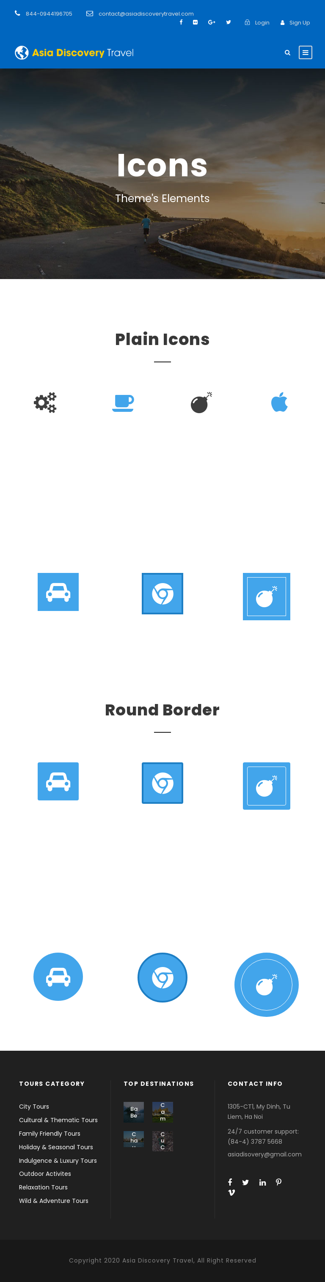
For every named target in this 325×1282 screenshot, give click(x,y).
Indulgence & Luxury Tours (58, 1160)
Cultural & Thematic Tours (58, 1120)
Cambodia (162, 1121)
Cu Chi (162, 1144)
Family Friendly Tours (49, 1133)
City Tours (34, 1106)
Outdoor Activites (45, 1174)
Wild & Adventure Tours (53, 1201)
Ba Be (134, 1112)
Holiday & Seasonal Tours (56, 1147)
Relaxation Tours (43, 1187)
